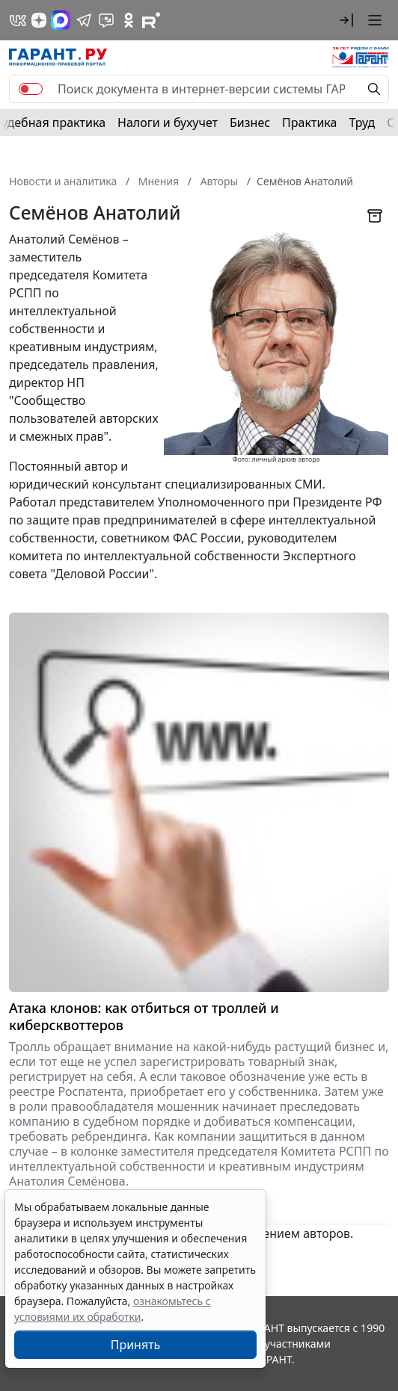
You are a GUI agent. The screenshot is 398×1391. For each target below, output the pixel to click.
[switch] (31, 89)
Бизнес (250, 122)
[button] (346, 20)
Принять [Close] (136, 1344)
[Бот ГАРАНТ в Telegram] (106, 20)
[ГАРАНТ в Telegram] (84, 20)
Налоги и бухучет (167, 122)
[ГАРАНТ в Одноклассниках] (129, 20)
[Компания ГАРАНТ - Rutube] (151, 20)
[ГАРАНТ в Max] (60, 20)
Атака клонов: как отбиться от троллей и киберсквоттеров (144, 1016)
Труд (362, 122)
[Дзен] (38, 20)
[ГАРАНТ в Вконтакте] (18, 20)
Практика (309, 122)
